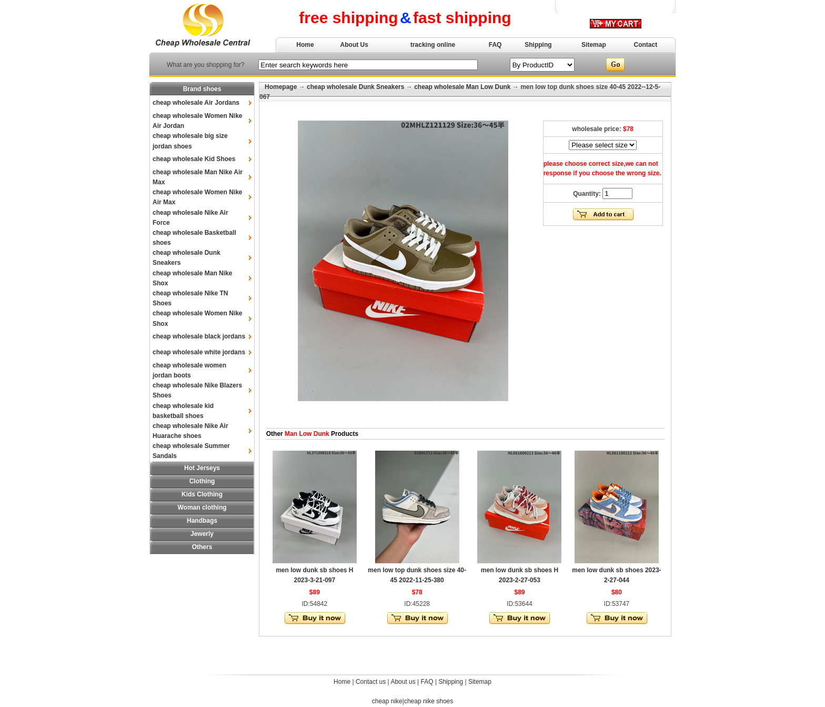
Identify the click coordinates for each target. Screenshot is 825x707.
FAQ (495, 44)
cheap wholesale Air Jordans (196, 102)
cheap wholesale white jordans (199, 352)
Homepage (281, 87)
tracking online (432, 44)
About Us (354, 44)
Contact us (371, 681)
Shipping (538, 44)
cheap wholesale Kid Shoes (194, 159)
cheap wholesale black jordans (199, 336)
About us (402, 681)
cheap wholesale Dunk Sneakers (355, 87)
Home (305, 44)
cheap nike (387, 701)
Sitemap (593, 44)
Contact (646, 44)
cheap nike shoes (428, 701)
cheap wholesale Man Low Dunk (462, 87)
